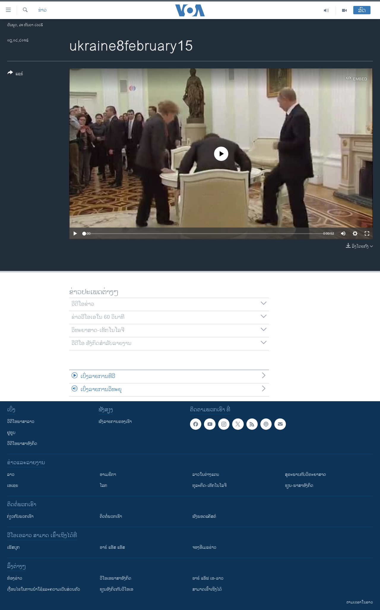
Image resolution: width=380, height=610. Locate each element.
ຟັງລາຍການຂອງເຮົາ (115, 421)
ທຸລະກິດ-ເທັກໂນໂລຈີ (209, 485)
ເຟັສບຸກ (13, 547)
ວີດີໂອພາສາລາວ (20, 421)
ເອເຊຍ (12, 485)
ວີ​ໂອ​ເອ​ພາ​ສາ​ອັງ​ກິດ (115, 578)
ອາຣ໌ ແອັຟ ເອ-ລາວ (208, 578)
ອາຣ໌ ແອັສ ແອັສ (112, 547)
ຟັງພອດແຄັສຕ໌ (204, 516)
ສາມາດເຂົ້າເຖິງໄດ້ (207, 589)
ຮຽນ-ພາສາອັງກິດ (299, 485)
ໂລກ (103, 485)
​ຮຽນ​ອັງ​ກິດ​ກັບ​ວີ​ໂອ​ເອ (116, 589)
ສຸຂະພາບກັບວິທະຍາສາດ (305, 474)
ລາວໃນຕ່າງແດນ (205, 474)
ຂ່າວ (42, 10)
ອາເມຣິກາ (108, 474)
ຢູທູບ (11, 432)
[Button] (15, 74)
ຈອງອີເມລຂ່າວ (204, 547)
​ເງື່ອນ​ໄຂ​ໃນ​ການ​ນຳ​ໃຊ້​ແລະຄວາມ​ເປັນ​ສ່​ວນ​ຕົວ (43, 589)
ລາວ (11, 474)
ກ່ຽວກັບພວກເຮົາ (20, 516)
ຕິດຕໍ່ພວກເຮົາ (111, 516)
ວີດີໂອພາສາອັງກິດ (22, 443)
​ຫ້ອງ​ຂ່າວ (14, 578)
